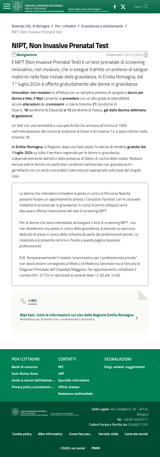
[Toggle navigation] (7, 6)
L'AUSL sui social (72, 448)
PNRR (95, 448)
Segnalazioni (117, 359)
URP (61, 373)
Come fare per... (80, 433)
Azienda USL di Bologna (31, 26)
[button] (145, 54)
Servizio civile (108, 433)
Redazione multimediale (75, 393)
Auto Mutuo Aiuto (25, 373)
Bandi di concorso (25, 366)
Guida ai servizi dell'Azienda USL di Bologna (34, 380)
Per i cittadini (65, 26)
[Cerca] (145, 6)
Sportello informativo (73, 380)
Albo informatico (50, 433)
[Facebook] (113, 6)
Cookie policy (21, 433)
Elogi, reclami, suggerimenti (124, 366)
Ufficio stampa (68, 386)
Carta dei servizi (136, 433)
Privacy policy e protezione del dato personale (34, 386)
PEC (61, 366)
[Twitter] (121, 6)
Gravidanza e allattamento (102, 26)
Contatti (67, 359)
